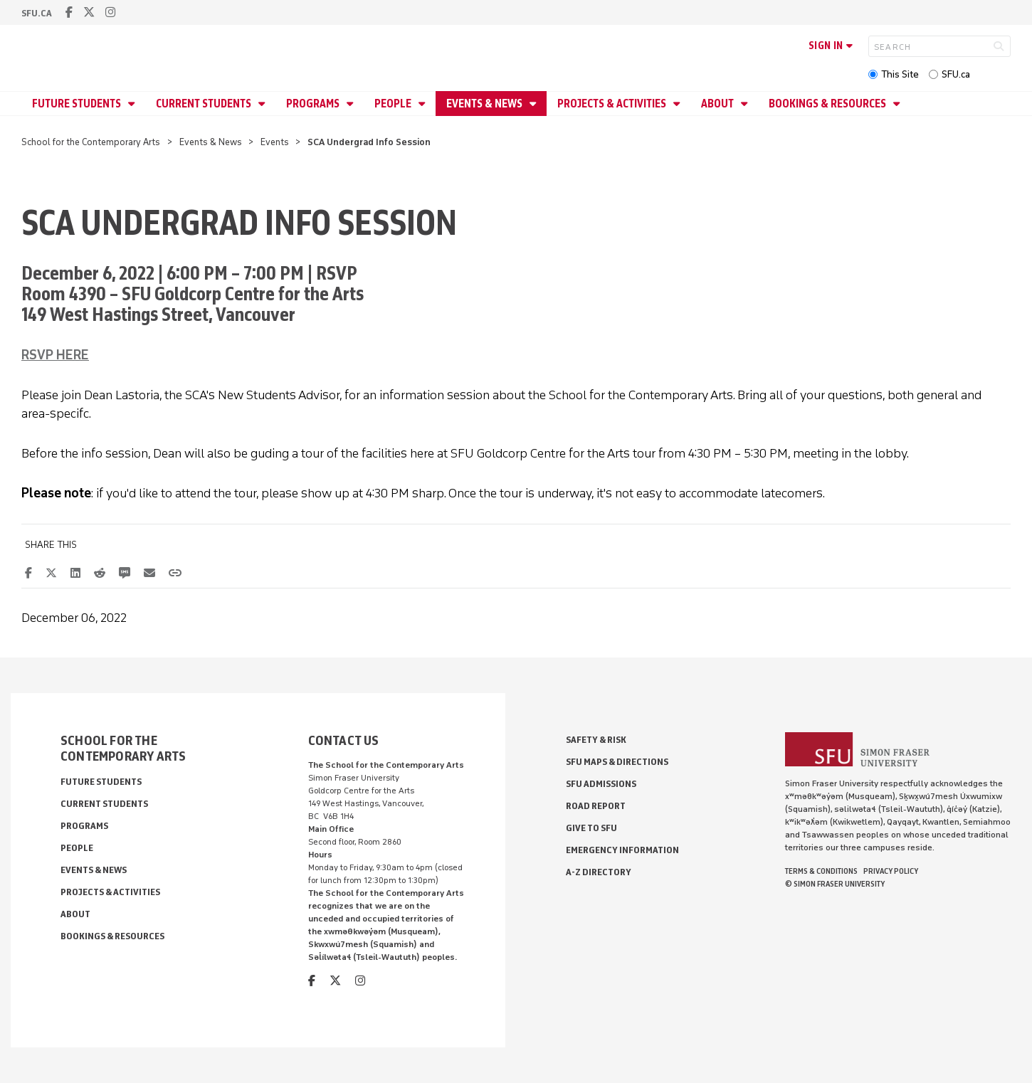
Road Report (596, 806)
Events (274, 142)
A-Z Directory (598, 872)
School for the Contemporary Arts (90, 142)
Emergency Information (622, 850)
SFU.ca (956, 74)
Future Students (77, 103)
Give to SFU (591, 828)
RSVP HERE (55, 355)
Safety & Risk (596, 740)
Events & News (485, 103)
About (718, 103)
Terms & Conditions (821, 871)
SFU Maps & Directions (617, 762)
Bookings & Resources (828, 103)
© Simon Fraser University (835, 884)
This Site (900, 74)
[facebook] (69, 12)
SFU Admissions (601, 784)
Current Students (204, 103)
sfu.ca (36, 13)
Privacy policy (890, 871)
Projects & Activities (612, 103)
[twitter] (89, 12)
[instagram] (110, 12)
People (394, 103)
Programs (314, 103)
